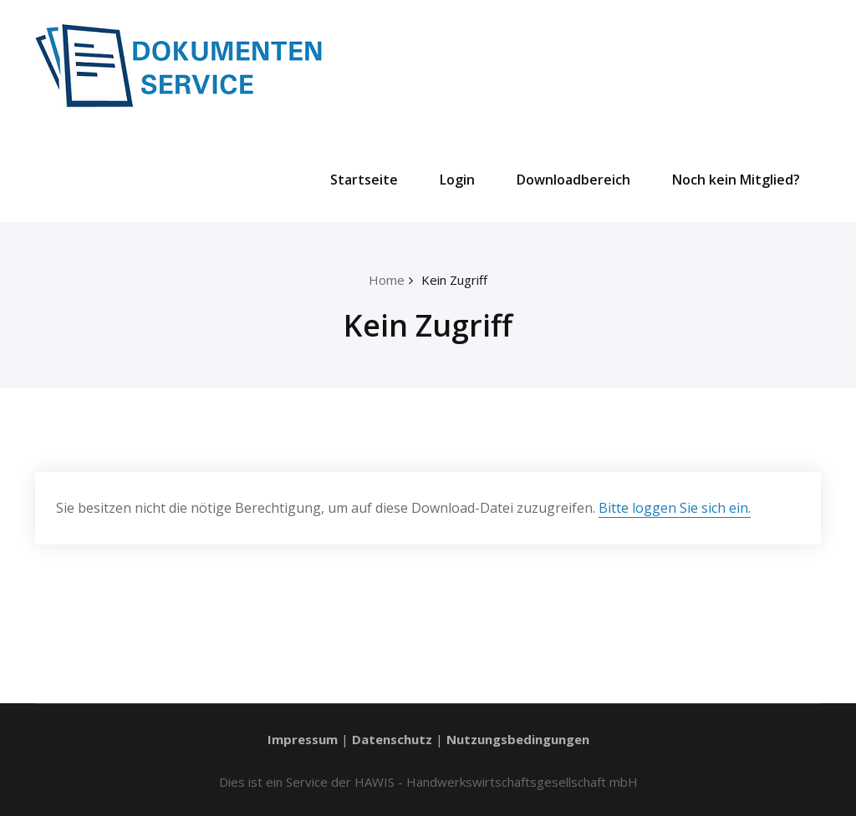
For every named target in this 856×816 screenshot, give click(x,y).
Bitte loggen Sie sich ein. (675, 508)
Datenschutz (392, 739)
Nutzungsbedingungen (517, 739)
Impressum (303, 739)
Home (387, 279)
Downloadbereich (573, 179)
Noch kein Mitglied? (736, 179)
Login (457, 179)
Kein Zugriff (454, 279)
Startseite (364, 179)
